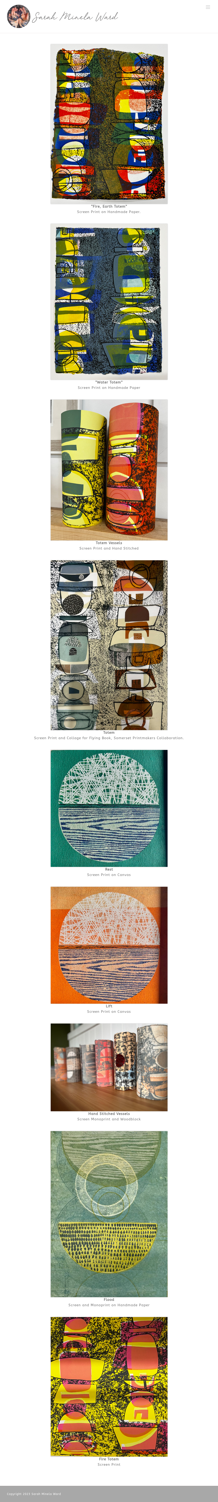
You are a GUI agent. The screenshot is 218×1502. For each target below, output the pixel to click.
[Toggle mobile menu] (208, 7)
